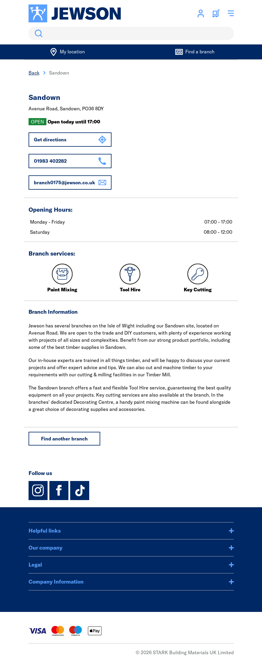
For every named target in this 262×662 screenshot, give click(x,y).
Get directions (70, 139)
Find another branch (64, 439)
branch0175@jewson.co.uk (70, 182)
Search (37, 33)
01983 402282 (70, 161)
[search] (131, 33)
